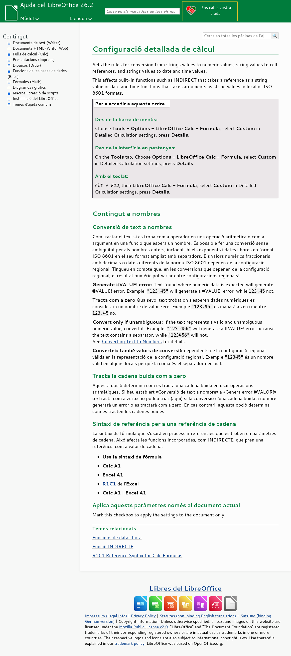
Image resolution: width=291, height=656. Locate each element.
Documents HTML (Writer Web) (40, 48)
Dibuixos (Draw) (27, 65)
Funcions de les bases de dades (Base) (37, 73)
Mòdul (27, 18)
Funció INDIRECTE (112, 546)
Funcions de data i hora (117, 537)
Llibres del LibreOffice (185, 588)
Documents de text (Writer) (36, 42)
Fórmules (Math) (27, 81)
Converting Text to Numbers (132, 341)
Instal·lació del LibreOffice (35, 98)
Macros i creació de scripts (36, 93)
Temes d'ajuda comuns (32, 104)
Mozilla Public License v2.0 (143, 627)
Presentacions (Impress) (34, 59)
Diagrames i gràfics (29, 87)
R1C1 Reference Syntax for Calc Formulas (137, 555)
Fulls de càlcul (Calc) (30, 54)
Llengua (78, 18)
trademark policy (130, 643)
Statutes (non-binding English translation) (197, 616)
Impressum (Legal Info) (106, 616)
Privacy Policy (143, 616)
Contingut (15, 36)
